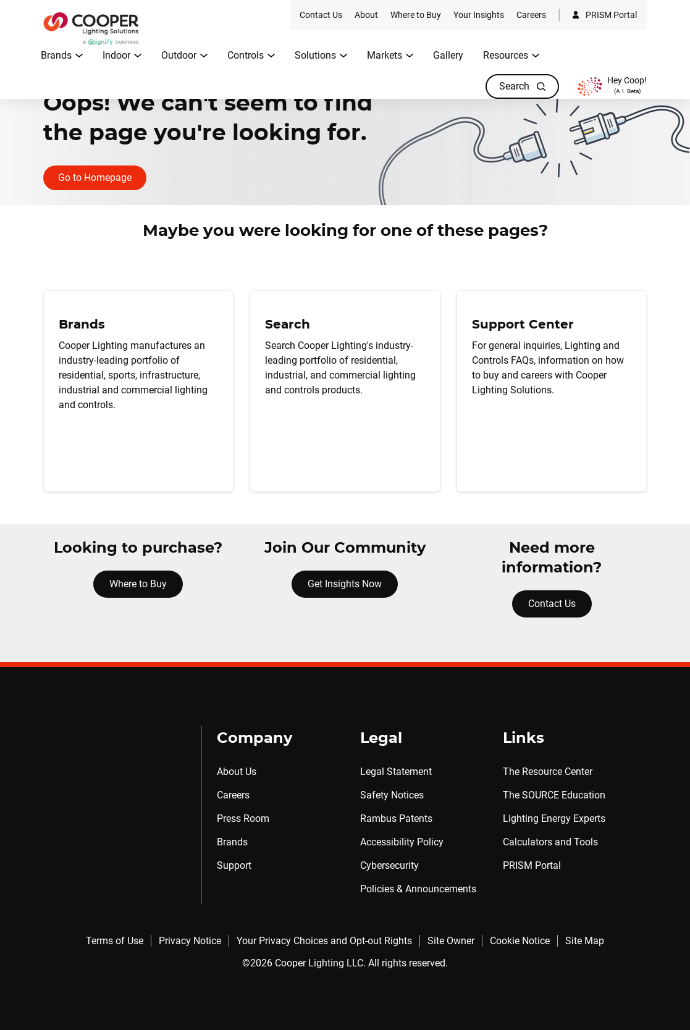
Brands (232, 842)
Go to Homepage (95, 177)
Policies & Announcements (418, 889)
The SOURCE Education (554, 795)
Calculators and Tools (550, 842)
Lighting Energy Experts (554, 818)
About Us (236, 771)
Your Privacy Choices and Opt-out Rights (324, 941)
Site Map (584, 941)
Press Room (243, 818)
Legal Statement (396, 771)
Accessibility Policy (402, 842)
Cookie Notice (520, 941)
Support (234, 865)
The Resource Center (547, 771)
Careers (233, 795)
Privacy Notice (190, 941)
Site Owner (450, 941)
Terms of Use (114, 941)
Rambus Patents (396, 818)
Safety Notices (392, 795)
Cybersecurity (389, 865)
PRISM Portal (532, 865)
